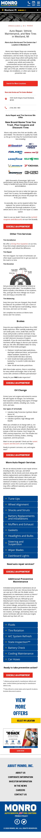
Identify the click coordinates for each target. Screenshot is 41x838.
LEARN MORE (20, 751)
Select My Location (26, 720)
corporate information (20, 777)
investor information (20, 781)
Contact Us (20, 794)
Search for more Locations (16, 83)
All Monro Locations (14, 26)
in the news (20, 785)
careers (20, 790)
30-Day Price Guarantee (19, 244)
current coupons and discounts (20, 218)
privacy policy (21, 816)
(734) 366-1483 (15, 108)
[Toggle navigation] (38, 4)
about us (20, 772)
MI (23, 26)
